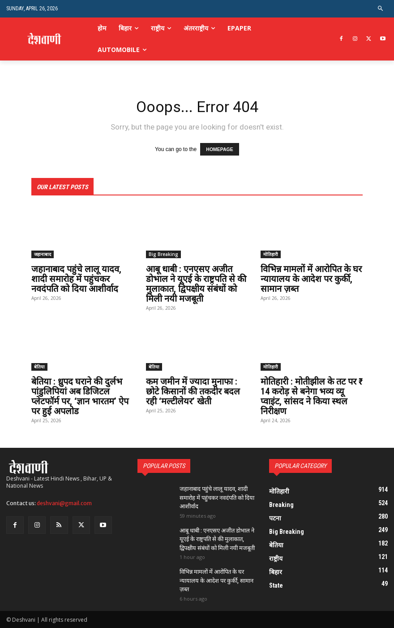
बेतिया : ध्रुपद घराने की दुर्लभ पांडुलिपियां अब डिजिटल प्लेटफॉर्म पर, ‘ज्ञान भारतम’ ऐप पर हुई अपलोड (79, 396)
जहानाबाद (42, 254)
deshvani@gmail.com (64, 502)
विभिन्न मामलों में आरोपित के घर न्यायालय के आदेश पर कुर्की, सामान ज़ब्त (311, 279)
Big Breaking (163, 254)
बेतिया (39, 367)
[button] (381, 9)
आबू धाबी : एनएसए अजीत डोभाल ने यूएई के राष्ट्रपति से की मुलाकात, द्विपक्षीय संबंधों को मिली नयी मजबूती (196, 284)
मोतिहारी (270, 254)
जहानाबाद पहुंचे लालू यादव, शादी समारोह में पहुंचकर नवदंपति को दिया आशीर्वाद (76, 279)
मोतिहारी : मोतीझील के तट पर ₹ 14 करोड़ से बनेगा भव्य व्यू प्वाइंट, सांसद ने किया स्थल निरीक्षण (312, 396)
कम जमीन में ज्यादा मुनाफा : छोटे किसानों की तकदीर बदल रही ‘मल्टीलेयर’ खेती (193, 391)
